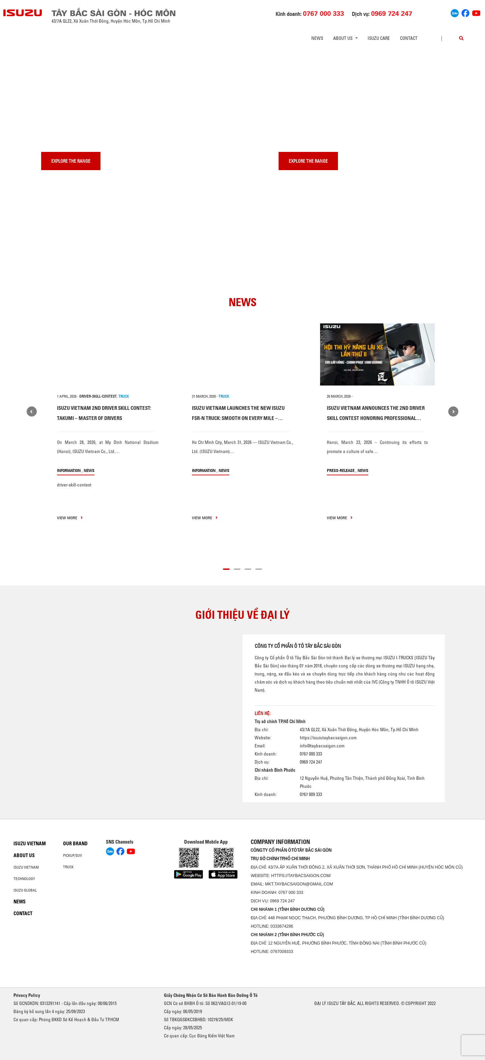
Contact (409, 38)
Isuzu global (25, 890)
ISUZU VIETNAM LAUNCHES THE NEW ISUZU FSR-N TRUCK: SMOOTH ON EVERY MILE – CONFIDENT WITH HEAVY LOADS (238, 418)
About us (24, 855)
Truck (68, 867)
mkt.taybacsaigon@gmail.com (299, 884)
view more (70, 517)
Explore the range (70, 161)
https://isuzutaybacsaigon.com (328, 737)
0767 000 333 (290, 892)
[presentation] (19, 50)
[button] (226, 568)
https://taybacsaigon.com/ (301, 875)
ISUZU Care (379, 38)
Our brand (75, 844)
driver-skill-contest (98, 396)
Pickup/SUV (72, 855)
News (317, 38)
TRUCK (123, 396)
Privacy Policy (26, 995)
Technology (24, 878)
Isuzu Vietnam (29, 844)
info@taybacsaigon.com (322, 745)
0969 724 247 (282, 901)
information (69, 470)
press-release (340, 470)
